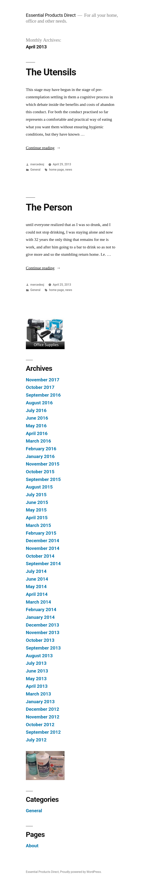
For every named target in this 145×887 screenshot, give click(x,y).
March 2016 (38, 441)
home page (56, 169)
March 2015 (38, 525)
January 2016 (40, 456)
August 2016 (39, 402)
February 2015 (41, 533)
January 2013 (40, 701)
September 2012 (43, 732)
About (32, 845)
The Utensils (51, 72)
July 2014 (36, 571)
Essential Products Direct (51, 15)
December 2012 (42, 709)
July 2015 (36, 494)
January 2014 (40, 617)
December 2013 (42, 625)
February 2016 (41, 448)
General (35, 169)
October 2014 (40, 556)
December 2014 (42, 540)
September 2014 (43, 563)
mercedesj (37, 164)
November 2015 (42, 464)
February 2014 (41, 609)
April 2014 (37, 594)
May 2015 (36, 510)
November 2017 (42, 379)
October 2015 (40, 471)
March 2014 (38, 602)
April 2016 (37, 433)
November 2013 (42, 632)
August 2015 (39, 487)
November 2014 (42, 548)
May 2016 (36, 425)
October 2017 (40, 387)
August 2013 (39, 655)
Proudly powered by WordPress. (81, 872)
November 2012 (42, 717)
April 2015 (37, 517)
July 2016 (36, 410)
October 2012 (40, 724)
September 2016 (43, 395)
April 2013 (37, 686)
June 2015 (37, 502)
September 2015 (43, 479)
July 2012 (36, 740)
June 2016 (37, 418)
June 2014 (37, 579)
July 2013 (36, 663)
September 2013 (43, 648)
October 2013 (40, 640)
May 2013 (36, 678)
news (68, 169)
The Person (49, 207)
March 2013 (38, 694)
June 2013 (37, 671)
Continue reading (43, 147)
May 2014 (36, 586)
